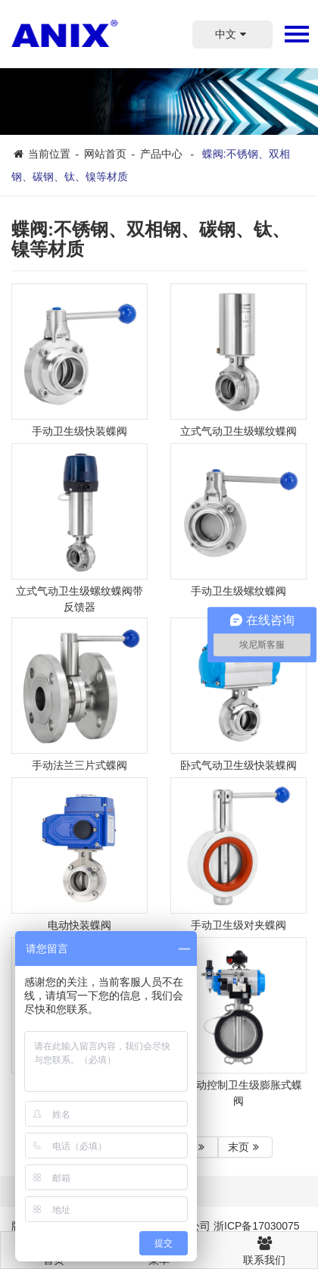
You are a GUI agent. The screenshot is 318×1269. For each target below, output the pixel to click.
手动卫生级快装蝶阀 (79, 431)
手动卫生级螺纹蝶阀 (238, 591)
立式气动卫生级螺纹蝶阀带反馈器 (79, 599)
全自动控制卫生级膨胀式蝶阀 (238, 1093)
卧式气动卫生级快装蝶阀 (238, 765)
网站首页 (105, 154)
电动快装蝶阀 (79, 925)
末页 (245, 1147)
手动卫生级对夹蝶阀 (238, 925)
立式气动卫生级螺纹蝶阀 (238, 431)
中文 (232, 34)
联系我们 (264, 1249)
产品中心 (161, 154)
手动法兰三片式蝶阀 (79, 765)
